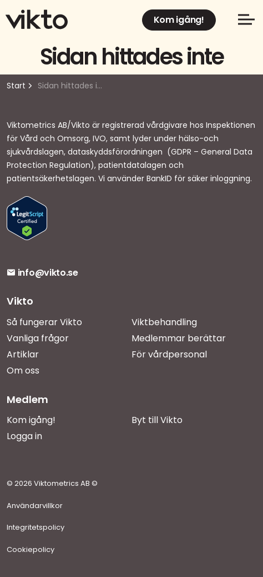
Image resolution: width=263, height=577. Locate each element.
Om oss (23, 370)
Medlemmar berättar (179, 338)
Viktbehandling (164, 322)
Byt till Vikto (157, 420)
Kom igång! (179, 20)
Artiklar (23, 354)
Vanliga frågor (38, 338)
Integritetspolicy (35, 527)
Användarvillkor (35, 505)
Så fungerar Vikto (44, 322)
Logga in (24, 436)
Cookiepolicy (30, 549)
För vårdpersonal (169, 354)
